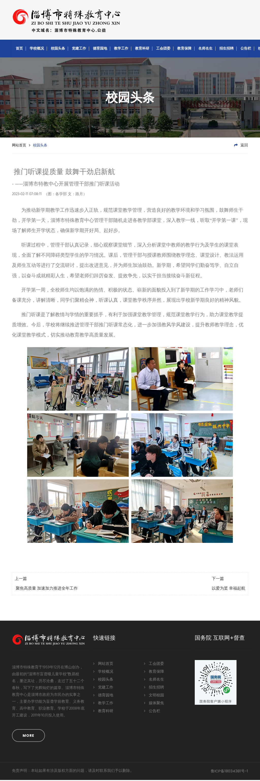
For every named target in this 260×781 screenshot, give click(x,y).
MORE (28, 736)
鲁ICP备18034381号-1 (229, 772)
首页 (19, 49)
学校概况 (37, 49)
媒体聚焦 (154, 703)
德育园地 (100, 49)
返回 (241, 146)
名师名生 (205, 49)
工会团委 (163, 49)
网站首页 (19, 146)
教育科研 (142, 49)
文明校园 (154, 696)
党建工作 (79, 49)
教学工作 (121, 49)
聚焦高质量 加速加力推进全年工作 (46, 589)
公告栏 (245, 49)
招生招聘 (226, 49)
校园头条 (58, 49)
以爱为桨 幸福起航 (228, 589)
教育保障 (184, 49)
